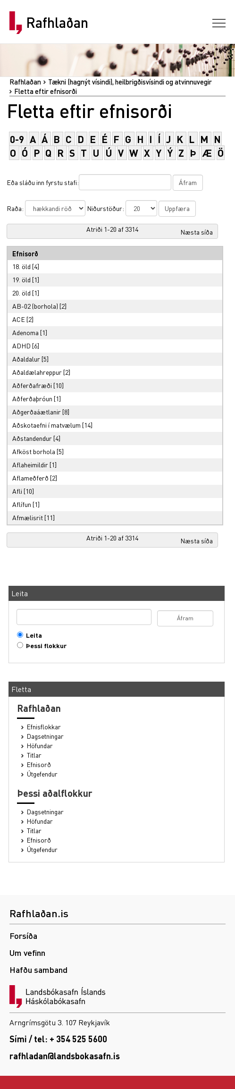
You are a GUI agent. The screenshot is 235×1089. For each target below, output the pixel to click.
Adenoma (25, 332)
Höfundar (40, 746)
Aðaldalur (26, 359)
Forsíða (23, 935)
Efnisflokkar (44, 727)
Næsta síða (196, 232)
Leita (32, 635)
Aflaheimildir (30, 464)
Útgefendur (42, 774)
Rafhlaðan (57, 22)
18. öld (21, 266)
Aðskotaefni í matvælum (46, 425)
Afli (17, 491)
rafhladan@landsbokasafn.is (64, 1055)
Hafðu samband (38, 969)
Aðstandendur (32, 438)
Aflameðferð (30, 477)
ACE (18, 319)
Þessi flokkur (44, 646)
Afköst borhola (33, 451)
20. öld (21, 292)
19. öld (21, 279)
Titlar (34, 755)
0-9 (17, 139)
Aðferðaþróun (32, 398)
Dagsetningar (45, 736)
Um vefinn (27, 952)
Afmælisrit (27, 517)
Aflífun (21, 504)
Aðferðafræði (32, 385)
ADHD (21, 345)
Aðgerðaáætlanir (36, 411)
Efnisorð (39, 764)
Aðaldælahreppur (37, 372)
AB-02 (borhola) (35, 306)
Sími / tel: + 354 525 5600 (58, 1038)
